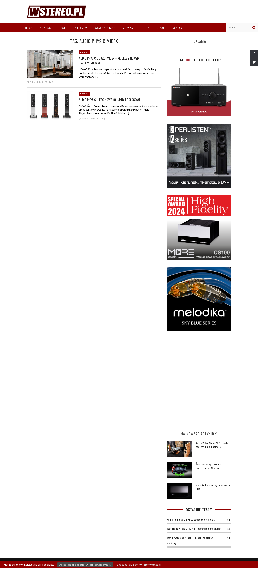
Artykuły (81, 28)
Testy (63, 28)
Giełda (145, 28)
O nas (161, 28)
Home (28, 28)
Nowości (46, 28)
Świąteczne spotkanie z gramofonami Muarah (208, 466)
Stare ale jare (105, 28)
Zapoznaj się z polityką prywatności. (139, 564)
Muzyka (128, 28)
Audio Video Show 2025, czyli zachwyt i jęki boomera (212, 445)
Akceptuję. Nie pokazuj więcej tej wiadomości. (85, 564)
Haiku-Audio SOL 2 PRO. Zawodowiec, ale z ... (191, 519)
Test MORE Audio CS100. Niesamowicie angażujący (194, 528)
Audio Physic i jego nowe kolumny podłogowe (109, 99)
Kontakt (178, 28)
